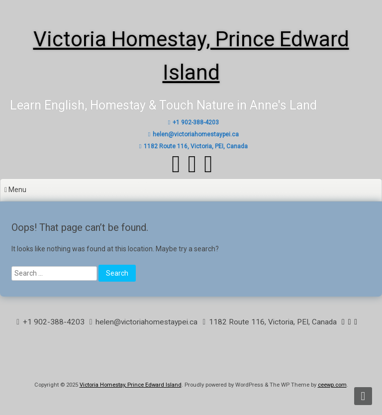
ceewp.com (332, 385)
